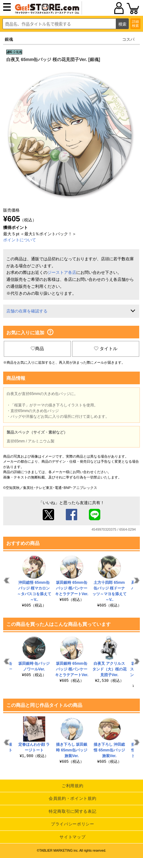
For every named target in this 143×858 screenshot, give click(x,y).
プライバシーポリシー (72, 824)
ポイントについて (19, 240)
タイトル (105, 348)
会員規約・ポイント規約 (72, 798)
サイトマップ (72, 837)
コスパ (128, 39)
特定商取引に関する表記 (72, 811)
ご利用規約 (72, 785)
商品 (37, 348)
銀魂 (9, 39)
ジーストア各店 (61, 272)
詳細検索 (135, 24)
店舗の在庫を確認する (26, 311)
